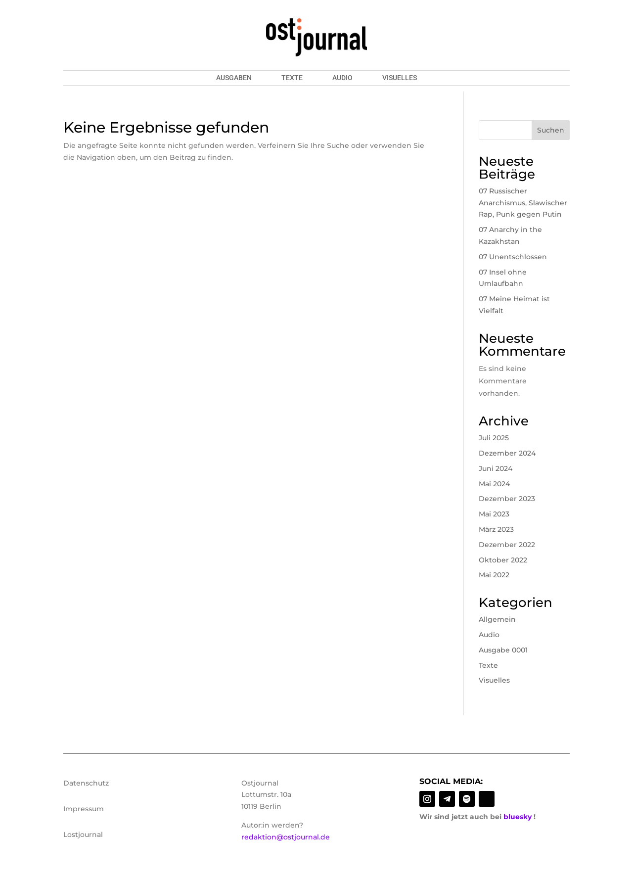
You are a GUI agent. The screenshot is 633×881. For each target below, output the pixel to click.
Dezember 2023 (507, 498)
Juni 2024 (495, 468)
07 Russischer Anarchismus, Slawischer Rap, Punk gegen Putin (523, 202)
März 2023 (496, 529)
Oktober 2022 (503, 560)
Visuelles (399, 78)
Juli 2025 (494, 437)
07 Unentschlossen (513, 256)
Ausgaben (234, 78)
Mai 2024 (494, 483)
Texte (292, 78)
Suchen (550, 130)
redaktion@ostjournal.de (285, 837)
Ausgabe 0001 (503, 650)
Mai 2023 (494, 514)
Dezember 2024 (507, 453)
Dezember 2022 (507, 544)
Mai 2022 (494, 574)
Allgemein (497, 619)
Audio (342, 78)
